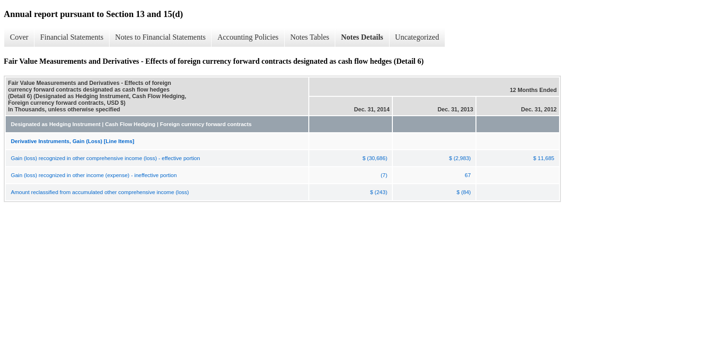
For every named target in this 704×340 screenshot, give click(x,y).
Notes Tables (310, 37)
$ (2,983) (460, 158)
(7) (384, 175)
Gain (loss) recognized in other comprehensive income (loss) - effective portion (105, 158)
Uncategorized (417, 37)
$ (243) (378, 192)
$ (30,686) (375, 158)
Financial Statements (71, 37)
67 (468, 175)
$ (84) (464, 192)
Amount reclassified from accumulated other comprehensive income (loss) (100, 192)
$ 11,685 (543, 158)
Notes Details (362, 37)
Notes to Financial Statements (160, 37)
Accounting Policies (247, 37)
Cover (19, 37)
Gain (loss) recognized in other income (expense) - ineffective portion (94, 175)
